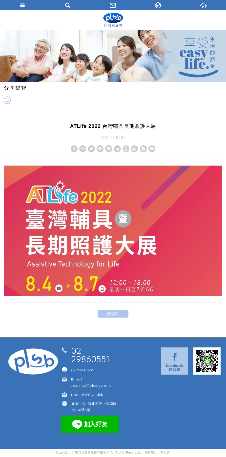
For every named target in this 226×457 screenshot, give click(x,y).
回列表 (113, 314)
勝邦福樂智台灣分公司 (113, 19)
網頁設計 (151, 452)
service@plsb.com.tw (92, 385)
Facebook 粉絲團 (175, 361)
